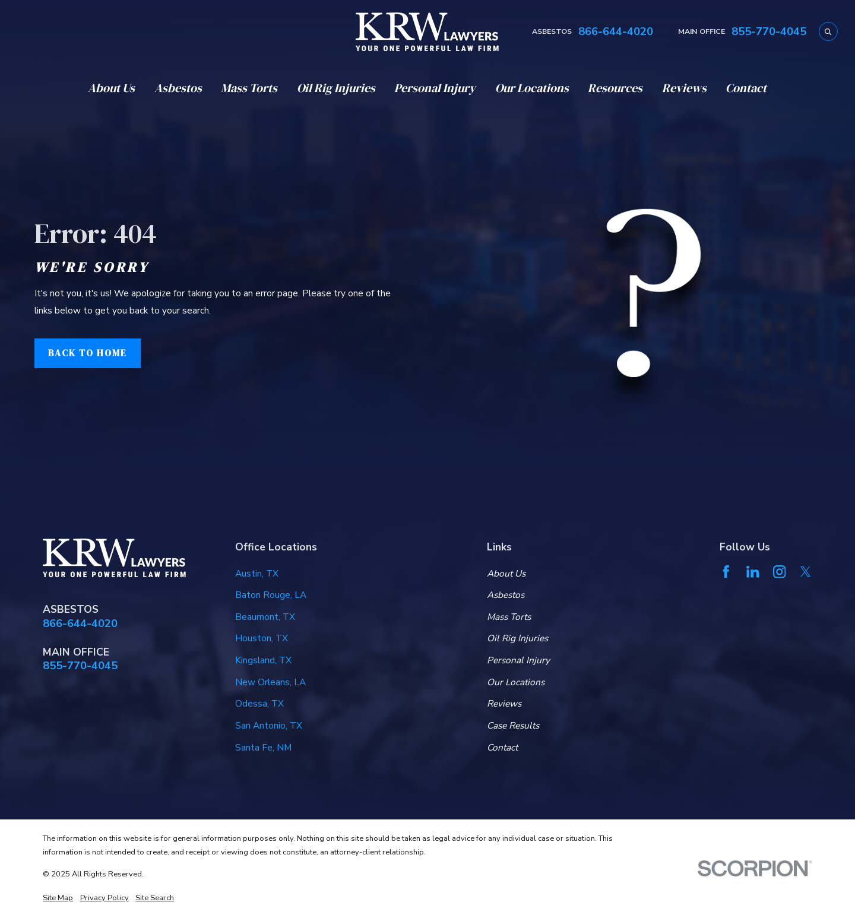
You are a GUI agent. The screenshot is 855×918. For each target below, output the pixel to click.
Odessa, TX (259, 703)
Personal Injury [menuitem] (435, 88)
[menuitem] (58, 898)
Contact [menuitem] (746, 88)
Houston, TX (261, 638)
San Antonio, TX (268, 725)
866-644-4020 (615, 31)
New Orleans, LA (270, 682)
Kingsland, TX (263, 660)
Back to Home (87, 353)
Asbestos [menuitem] (178, 88)
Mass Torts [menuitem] (249, 88)
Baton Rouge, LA (270, 594)
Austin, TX (256, 573)
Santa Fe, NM (263, 747)
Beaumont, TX (265, 616)
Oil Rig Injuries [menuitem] (336, 88)
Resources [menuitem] (615, 88)
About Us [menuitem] (111, 88)
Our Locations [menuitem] (532, 88)
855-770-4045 (769, 31)
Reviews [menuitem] (684, 88)
